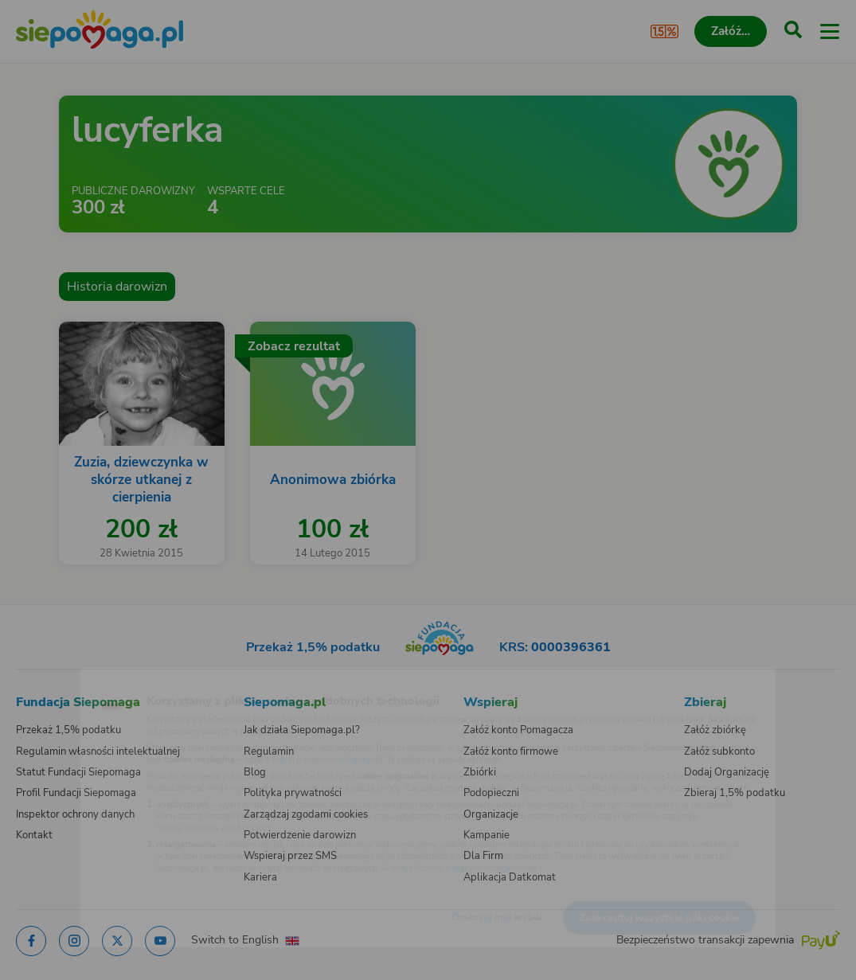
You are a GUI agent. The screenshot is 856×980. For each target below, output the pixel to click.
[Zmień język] (44, 680)
